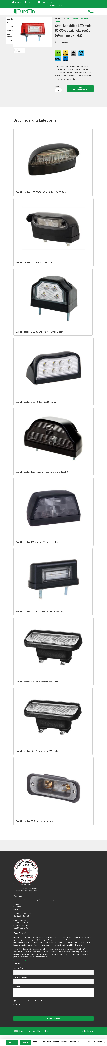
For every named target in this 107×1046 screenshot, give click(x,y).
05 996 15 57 (19, 2)
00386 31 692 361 (22, 925)
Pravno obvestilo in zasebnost (38, 1031)
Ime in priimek (18, 968)
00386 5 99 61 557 (21, 923)
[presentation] (30, 1010)
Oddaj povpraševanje (80, 88)
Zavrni (25, 1042)
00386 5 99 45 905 (21, 928)
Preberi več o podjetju (21, 961)
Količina (58, 87)
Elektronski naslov (20, 977)
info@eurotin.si (46, 2)
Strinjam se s (33, 1001)
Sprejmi (12, 1042)
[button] (92, 11)
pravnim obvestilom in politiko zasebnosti (38, 1001)
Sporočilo (17, 987)
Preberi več (36, 1041)
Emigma (90, 1031)
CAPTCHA (17, 1005)
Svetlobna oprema (74, 18)
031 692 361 (32, 2)
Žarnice (9, 40)
